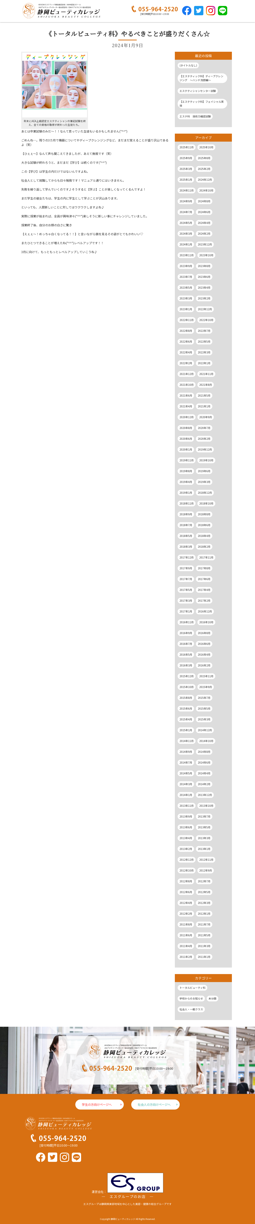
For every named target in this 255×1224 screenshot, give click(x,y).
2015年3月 (204, 719)
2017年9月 (186, 568)
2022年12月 (205, 309)
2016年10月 (206, 622)
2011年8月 (186, 924)
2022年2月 (186, 363)
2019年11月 (187, 460)
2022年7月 (204, 331)
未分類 (212, 998)
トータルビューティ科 (192, 988)
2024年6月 (204, 212)
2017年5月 (186, 590)
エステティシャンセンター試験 (198, 91)
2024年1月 (186, 244)
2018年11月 (187, 503)
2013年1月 (204, 849)
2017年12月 (187, 557)
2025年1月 (186, 179)
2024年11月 (187, 190)
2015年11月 (206, 676)
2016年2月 (204, 665)
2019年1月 (186, 492)
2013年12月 (205, 795)
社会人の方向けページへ (154, 1104)
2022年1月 (204, 363)
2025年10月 (206, 147)
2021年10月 (187, 385)
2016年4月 (204, 654)
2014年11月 (187, 741)
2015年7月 (204, 698)
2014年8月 (204, 752)
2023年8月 (204, 266)
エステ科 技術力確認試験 (195, 116)
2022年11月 (187, 320)
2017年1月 (186, 611)
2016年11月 (187, 622)
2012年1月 (204, 913)
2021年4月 (186, 406)
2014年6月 (204, 762)
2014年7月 (186, 762)
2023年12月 (205, 244)
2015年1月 (186, 730)
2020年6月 (186, 439)
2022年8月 (186, 331)
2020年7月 (204, 428)
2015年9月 (205, 687)
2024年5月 (186, 223)
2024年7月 (186, 212)
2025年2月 (204, 169)
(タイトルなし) (188, 65)
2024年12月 (205, 179)
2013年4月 (186, 838)
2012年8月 (186, 881)
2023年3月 (186, 298)
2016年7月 (186, 644)
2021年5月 (204, 395)
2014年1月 (186, 795)
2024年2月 (204, 233)
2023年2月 (204, 298)
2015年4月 (186, 719)
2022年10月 (206, 320)
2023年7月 (186, 277)
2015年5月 (204, 708)
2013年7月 (204, 816)
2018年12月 (205, 492)
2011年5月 (204, 935)
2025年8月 (204, 158)
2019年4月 (186, 482)
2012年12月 (187, 859)
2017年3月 (186, 600)
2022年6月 (186, 341)
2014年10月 (206, 741)
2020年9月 (205, 417)
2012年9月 (205, 870)
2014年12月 (205, 730)
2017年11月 (206, 557)
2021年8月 (205, 385)
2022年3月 (204, 352)
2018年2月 (204, 546)
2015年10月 (187, 687)
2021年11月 (206, 374)
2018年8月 (204, 514)
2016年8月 (204, 633)
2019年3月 (204, 482)
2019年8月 (186, 471)
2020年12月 (187, 417)
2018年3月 (186, 546)
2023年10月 (206, 255)
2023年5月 (186, 287)
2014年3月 (186, 784)
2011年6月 (186, 935)
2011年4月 (186, 946)
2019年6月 (204, 471)
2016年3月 (186, 665)
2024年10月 (206, 190)
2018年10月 (206, 503)
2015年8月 (186, 698)
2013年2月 (186, 849)
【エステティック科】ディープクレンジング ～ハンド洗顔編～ (201, 78)
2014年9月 (186, 752)
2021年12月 (187, 374)
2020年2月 (204, 439)
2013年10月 (206, 806)
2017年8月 (204, 568)
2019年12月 (205, 449)
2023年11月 (187, 255)
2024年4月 (204, 223)
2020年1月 (186, 449)
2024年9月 (186, 201)
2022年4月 (186, 352)
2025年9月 (186, 158)
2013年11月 (187, 806)
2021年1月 (204, 406)
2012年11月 (206, 859)
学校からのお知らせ (191, 998)
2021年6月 (186, 395)
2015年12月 (187, 676)
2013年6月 (186, 827)
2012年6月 (186, 892)
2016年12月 (205, 611)
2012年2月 (186, 913)
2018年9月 (186, 514)
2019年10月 (206, 460)
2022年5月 (204, 341)
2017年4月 (204, 590)
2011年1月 (204, 957)
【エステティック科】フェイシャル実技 (202, 103)
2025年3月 (186, 169)
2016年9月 (186, 633)
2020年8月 (186, 428)
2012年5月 (204, 892)
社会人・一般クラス (191, 1009)
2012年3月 (204, 903)
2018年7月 (186, 525)
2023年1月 (186, 309)
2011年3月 (204, 946)
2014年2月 (204, 784)
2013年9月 (186, 816)
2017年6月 (204, 579)
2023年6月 (204, 277)
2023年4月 (204, 287)
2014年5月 (186, 773)
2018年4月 (204, 536)
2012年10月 (187, 870)
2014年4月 (204, 773)
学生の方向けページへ (97, 1104)
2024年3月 (186, 233)
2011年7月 (204, 924)
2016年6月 (204, 644)
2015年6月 (186, 708)
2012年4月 (186, 903)
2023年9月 (186, 266)
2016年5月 (186, 654)
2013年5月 (204, 827)
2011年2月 (186, 957)
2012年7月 (204, 881)
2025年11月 (187, 147)
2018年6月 (204, 525)
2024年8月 (204, 201)
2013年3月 (204, 838)
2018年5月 (186, 536)
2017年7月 (186, 579)
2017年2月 (204, 600)
